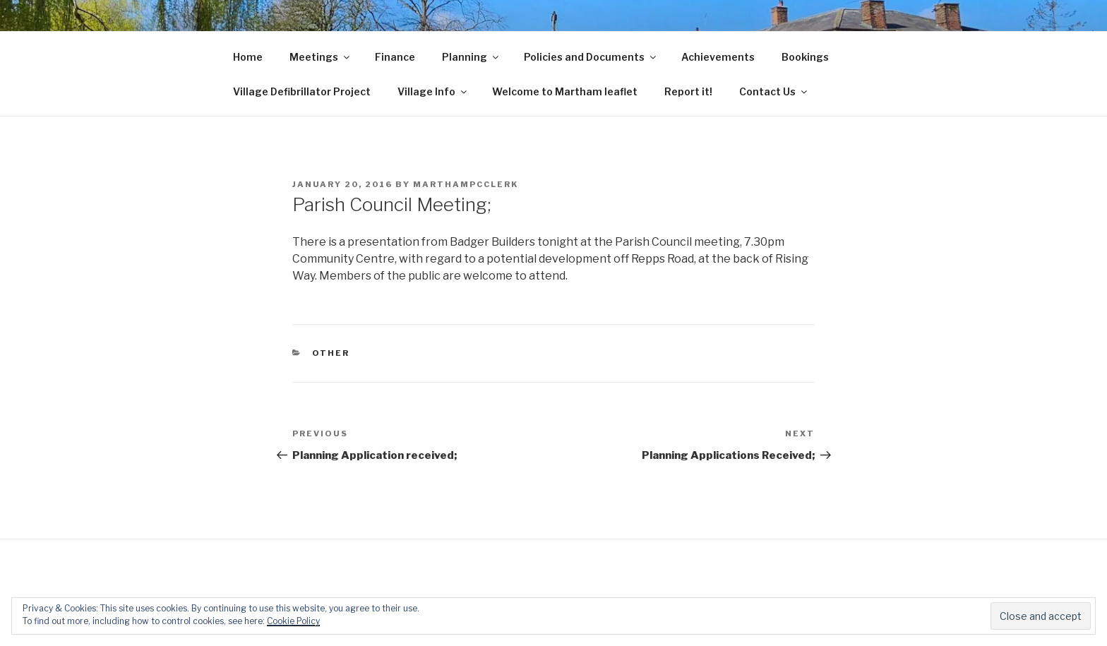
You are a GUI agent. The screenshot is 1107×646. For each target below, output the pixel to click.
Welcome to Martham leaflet (565, 91)
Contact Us (774, 91)
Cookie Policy (293, 621)
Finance (395, 57)
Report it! (688, 91)
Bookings (805, 57)
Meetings (320, 57)
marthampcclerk (465, 184)
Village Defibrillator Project (302, 91)
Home (248, 57)
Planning (471, 57)
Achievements (718, 57)
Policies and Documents (591, 57)
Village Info (433, 91)
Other (331, 353)
